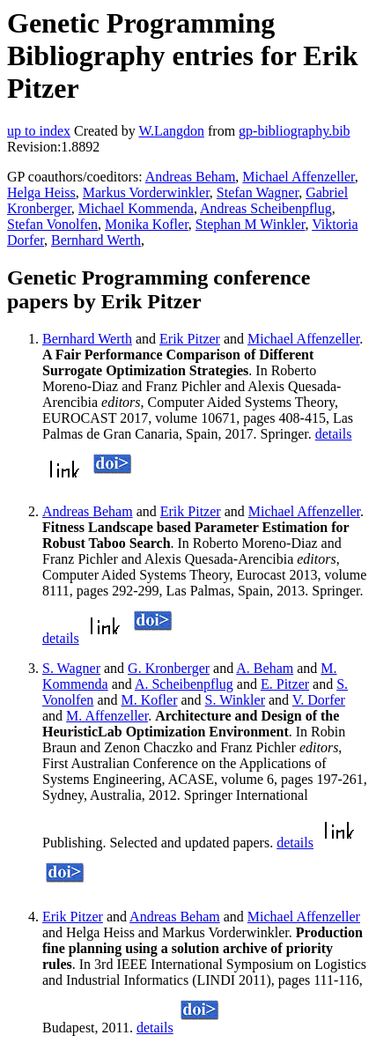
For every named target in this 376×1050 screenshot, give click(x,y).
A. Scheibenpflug (184, 684)
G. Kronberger (169, 668)
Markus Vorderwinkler (146, 192)
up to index (38, 130)
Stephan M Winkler (250, 224)
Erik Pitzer (189, 338)
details (333, 433)
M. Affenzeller (107, 715)
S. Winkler (235, 699)
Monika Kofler (146, 224)
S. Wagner (71, 668)
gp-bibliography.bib (294, 130)
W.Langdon (171, 130)
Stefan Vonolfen (52, 224)
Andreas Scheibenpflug (266, 208)
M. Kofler (149, 699)
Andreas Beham (190, 176)
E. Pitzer (285, 684)
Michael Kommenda (136, 208)
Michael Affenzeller (298, 176)
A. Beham (264, 668)
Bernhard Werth (96, 240)
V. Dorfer (318, 699)
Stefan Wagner (258, 192)
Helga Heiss (41, 192)
